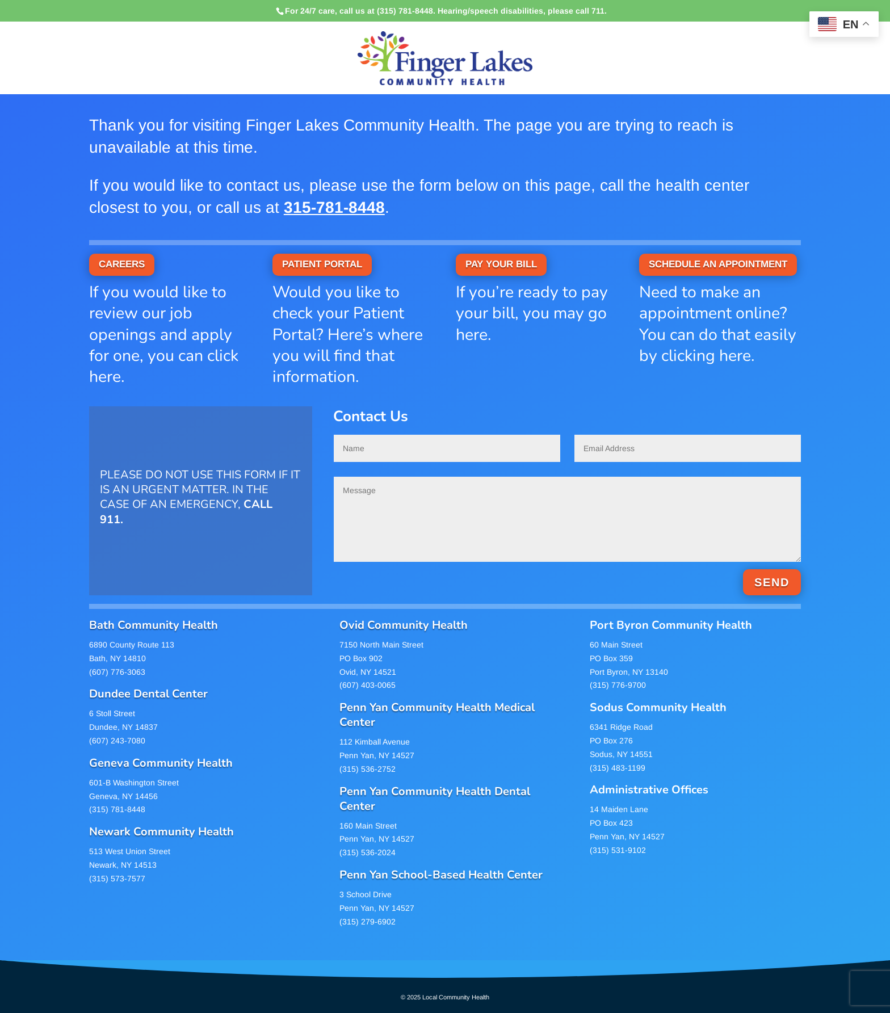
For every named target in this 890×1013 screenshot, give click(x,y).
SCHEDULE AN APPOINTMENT (718, 264)
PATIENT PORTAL (322, 264)
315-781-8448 (334, 207)
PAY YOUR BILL (501, 264)
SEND (772, 582)
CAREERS (122, 264)
